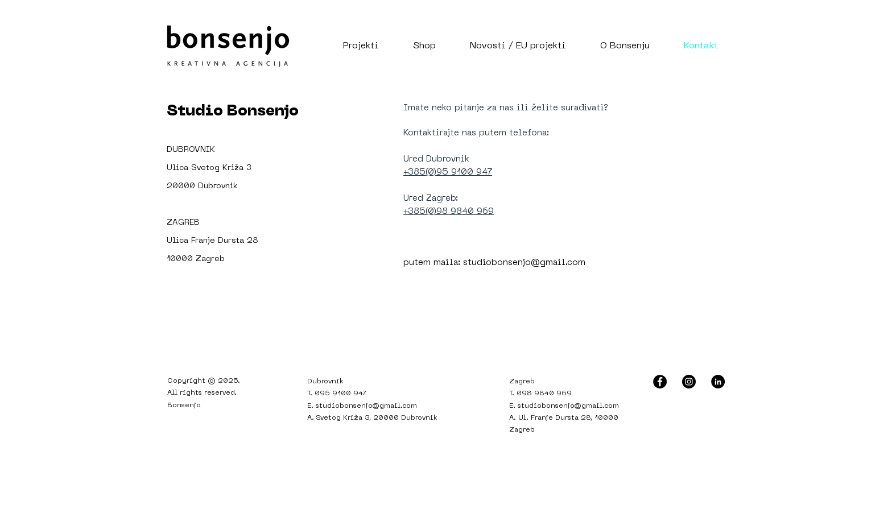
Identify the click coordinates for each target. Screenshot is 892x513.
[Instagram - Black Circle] (689, 381)
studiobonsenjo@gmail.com (524, 263)
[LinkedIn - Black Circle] (718, 381)
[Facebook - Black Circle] (660, 381)
